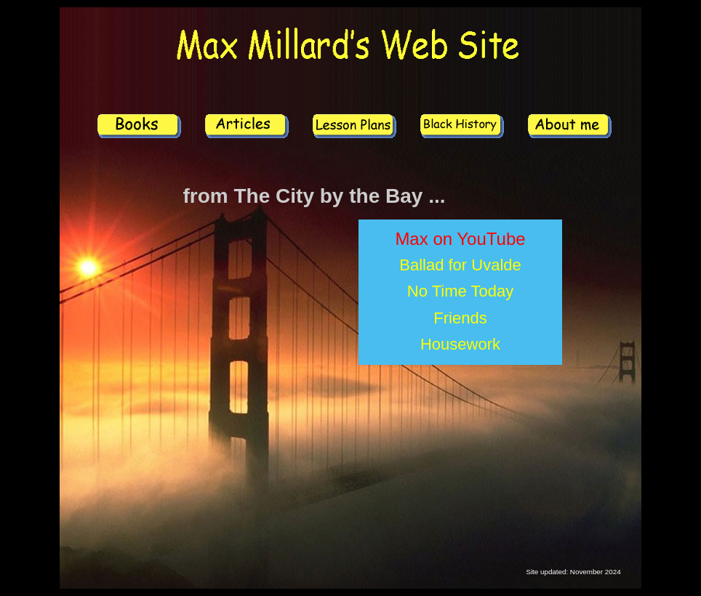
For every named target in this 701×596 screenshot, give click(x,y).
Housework (460, 344)
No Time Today (460, 291)
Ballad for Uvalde (460, 265)
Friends (459, 318)
